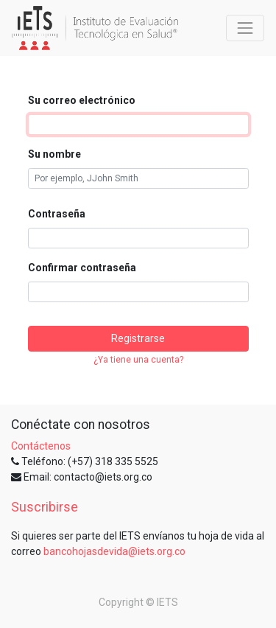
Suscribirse (44, 506)
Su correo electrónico (81, 100)
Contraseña (56, 214)
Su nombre (54, 154)
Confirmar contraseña (82, 267)
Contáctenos (41, 446)
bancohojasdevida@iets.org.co (114, 551)
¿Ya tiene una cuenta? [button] (138, 360)
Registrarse (138, 338)
